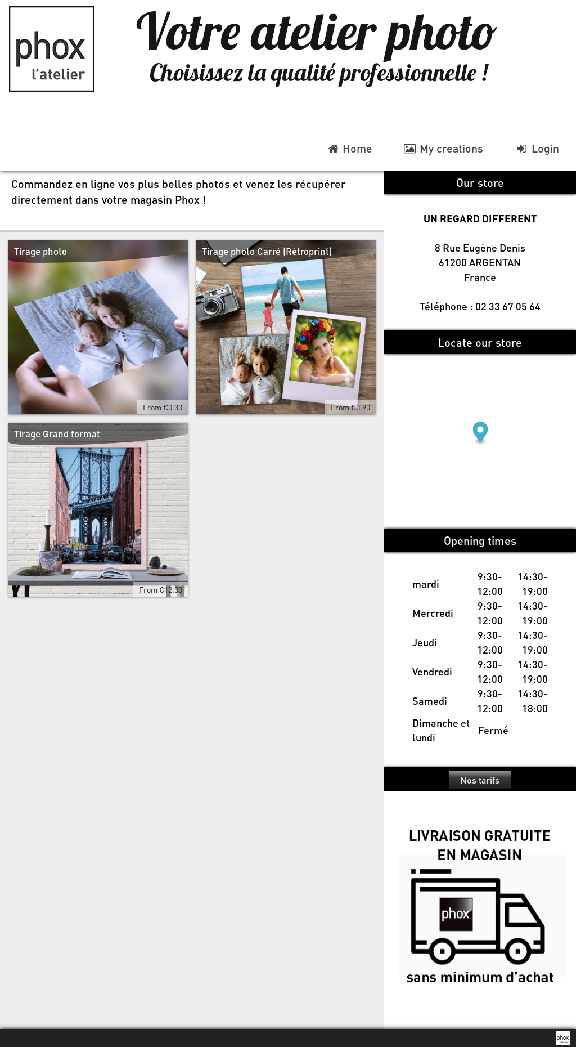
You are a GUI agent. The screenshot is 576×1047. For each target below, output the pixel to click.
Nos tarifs (480, 780)
